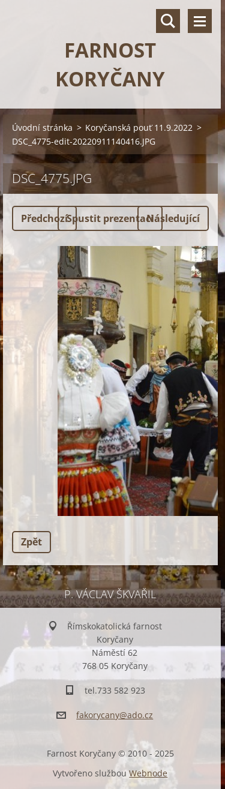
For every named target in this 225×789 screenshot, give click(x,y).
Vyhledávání (168, 21)
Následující (173, 218)
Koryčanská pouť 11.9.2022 (139, 127)
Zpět (31, 541)
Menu (200, 21)
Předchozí (44, 218)
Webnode (148, 773)
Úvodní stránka (42, 127)
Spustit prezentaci (110, 218)
